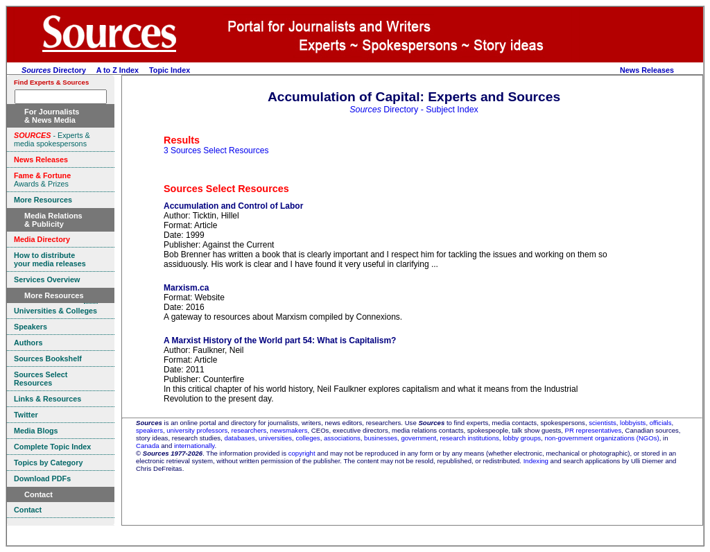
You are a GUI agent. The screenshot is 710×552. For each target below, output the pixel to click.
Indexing (535, 461)
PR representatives (593, 430)
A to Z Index (117, 70)
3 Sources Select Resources (216, 150)
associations (342, 438)
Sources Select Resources (226, 188)
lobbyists (633, 422)
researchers (249, 430)
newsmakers (289, 430)
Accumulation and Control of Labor (233, 206)
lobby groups (522, 438)
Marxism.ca (186, 288)
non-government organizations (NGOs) (601, 438)
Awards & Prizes (42, 179)
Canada (147, 445)
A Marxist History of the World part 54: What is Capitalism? (280, 340)
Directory (53, 70)
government (418, 438)
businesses (380, 438)
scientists (602, 422)
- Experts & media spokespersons (52, 139)
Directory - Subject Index (413, 109)
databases (239, 438)
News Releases (647, 70)
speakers (149, 430)
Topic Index (169, 70)
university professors (196, 430)
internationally (194, 445)
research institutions (469, 438)
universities (275, 438)
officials (661, 422)
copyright (301, 453)
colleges (307, 438)
